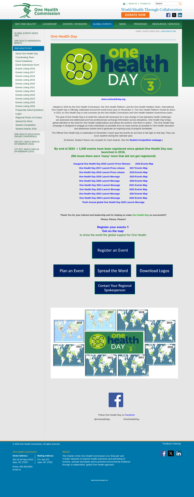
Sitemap (177, 444)
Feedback (167, 444)
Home (138, 31)
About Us (133, 4)
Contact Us (145, 4)
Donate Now (135, 14)
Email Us (17, 469)
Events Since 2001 (151, 31)
